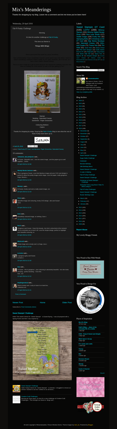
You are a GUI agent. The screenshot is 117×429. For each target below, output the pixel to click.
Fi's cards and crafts (86, 344)
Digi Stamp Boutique (96, 41)
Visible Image (81, 37)
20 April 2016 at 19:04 (24, 235)
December (83, 131)
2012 (80, 216)
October (83, 136)
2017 (80, 125)
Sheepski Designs (92, 56)
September (84, 139)
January (83, 204)
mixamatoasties (93, 78)
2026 (80, 100)
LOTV (86, 29)
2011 (80, 218)
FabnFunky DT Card (24, 149)
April (82, 153)
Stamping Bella (82, 39)
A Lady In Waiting (85, 172)
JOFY (98, 59)
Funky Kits (96, 37)
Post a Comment (20, 294)
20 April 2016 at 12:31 (24, 207)
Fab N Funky (53, 37)
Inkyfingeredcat (23, 282)
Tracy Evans (100, 52)
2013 (80, 213)
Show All (102, 373)
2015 (80, 207)
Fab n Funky (47, 131)
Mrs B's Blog (83, 322)
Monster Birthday (85, 164)
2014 (80, 210)
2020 (80, 117)
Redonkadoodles (80, 59)
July (81, 144)
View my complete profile (84, 92)
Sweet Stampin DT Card (90, 27)
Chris (19, 198)
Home (42, 302)
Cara (19, 214)
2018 (80, 123)
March (82, 198)
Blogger (90, 425)
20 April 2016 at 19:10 (24, 247)
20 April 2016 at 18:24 (24, 219)
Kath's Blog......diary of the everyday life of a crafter (88, 328)
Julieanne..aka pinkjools (26, 157)
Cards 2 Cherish (84, 369)
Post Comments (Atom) (28, 307)
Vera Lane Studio (93, 34)
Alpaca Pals (98, 54)
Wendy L (20, 186)
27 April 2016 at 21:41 (24, 290)
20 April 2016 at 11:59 (24, 180)
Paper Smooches (46, 149)
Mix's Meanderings (31, 9)
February (83, 201)
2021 (80, 114)
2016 (80, 128)
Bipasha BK (80, 56)
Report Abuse (81, 230)
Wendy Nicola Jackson (25, 170)
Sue (19, 267)
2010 (80, 221)
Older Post (67, 302)
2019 (80, 120)
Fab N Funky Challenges (88, 189)
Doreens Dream (84, 359)
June (82, 147)
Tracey (81, 349)
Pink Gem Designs (86, 50)
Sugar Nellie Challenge (87, 158)
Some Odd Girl (85, 54)
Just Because (35, 149)
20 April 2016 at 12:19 (24, 191)
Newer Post (18, 302)
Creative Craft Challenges (29, 396)
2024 (80, 106)
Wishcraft (21, 241)
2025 (80, 103)
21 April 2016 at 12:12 (24, 276)
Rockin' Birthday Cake (87, 195)
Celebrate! (83, 161)
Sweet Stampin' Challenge (23, 313)
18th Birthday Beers (86, 166)
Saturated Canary (58, 149)
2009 (80, 224)
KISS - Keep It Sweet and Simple (90, 334)
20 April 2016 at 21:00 (24, 260)
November (83, 133)
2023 (80, 109)
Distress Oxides (96, 57)
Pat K (19, 225)
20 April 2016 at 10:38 (24, 164)
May (81, 150)
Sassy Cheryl (100, 48)
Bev (80, 354)
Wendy (81, 364)
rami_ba (76, 425)
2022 (80, 112)
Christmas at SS (91, 59)
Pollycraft (90, 52)
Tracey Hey (93, 45)
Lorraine (20, 253)
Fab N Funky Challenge (87, 175)
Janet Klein (88, 48)
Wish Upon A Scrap (85, 339)
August (82, 142)
